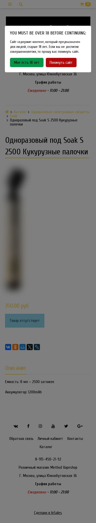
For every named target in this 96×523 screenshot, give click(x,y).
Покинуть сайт (61, 62)
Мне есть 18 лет (27, 62)
